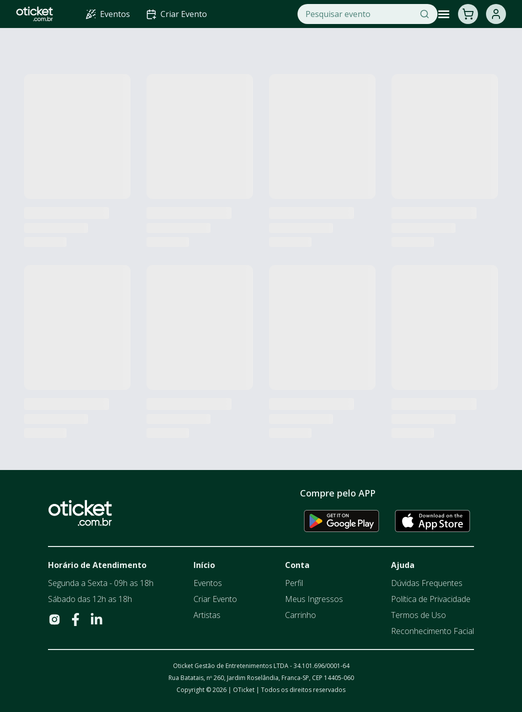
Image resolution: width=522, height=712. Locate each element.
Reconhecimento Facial (432, 631)
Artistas (207, 615)
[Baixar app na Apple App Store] (432, 521)
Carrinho (300, 615)
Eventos (208, 583)
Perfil (294, 583)
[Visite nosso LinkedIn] (96, 619)
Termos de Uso (418, 615)
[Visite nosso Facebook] (75, 619)
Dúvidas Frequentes (426, 583)
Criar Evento (215, 599)
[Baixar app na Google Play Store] (341, 521)
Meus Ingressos (314, 599)
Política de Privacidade (430, 599)
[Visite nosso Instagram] (54, 619)
